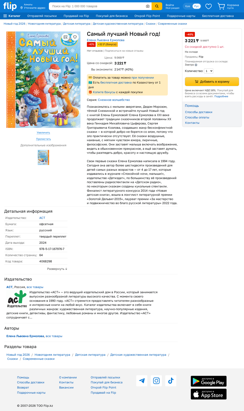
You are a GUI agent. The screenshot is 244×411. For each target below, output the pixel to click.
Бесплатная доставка (218, 16)
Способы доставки (198, 112)
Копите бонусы (104, 92)
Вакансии (66, 387)
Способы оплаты (197, 117)
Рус (196, 6)
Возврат (23, 387)
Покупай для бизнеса (112, 16)
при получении (142, 77)
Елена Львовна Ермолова (105, 40)
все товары (35, 287)
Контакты (192, 122)
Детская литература (76, 23)
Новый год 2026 (14, 23)
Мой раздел (172, 8)
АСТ (42, 218)
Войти (170, 4)
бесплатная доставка (116, 82)
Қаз (187, 6)
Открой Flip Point (147, 16)
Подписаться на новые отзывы (124, 50)
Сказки (150, 23)
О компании (68, 377)
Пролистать (43, 138)
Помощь (23, 377)
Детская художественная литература (118, 23)
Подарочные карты (181, 16)
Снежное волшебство (114, 100)
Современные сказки (172, 23)
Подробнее (221, 96)
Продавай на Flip (76, 16)
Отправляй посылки (42, 16)
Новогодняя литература (44, 23)
